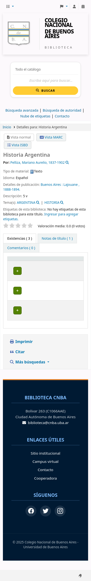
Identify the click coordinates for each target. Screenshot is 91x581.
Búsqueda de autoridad (62, 110)
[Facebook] (30, 520)
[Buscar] (45, 80)
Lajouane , (72, 184)
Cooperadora (45, 487)
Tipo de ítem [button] (15, 263)
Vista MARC (51, 137)
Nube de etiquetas (35, 116)
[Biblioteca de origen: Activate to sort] (48, 263)
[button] (10, 6)
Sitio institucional (45, 462)
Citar (17, 361)
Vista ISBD (17, 145)
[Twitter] (45, 520)
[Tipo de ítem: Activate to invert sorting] (20, 263)
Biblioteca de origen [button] (42, 263)
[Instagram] (60, 520)
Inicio (7, 127)
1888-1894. (11, 189)
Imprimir (21, 350)
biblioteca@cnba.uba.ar (45, 432)
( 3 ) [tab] (19, 238)
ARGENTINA (26, 202)
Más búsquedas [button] (27, 371)
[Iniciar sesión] (74, 6)
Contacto (45, 479)
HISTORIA (51, 202)
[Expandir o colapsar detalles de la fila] (74, 280)
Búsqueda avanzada (21, 110)
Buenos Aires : (52, 184)
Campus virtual (45, 470)
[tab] (57, 238)
